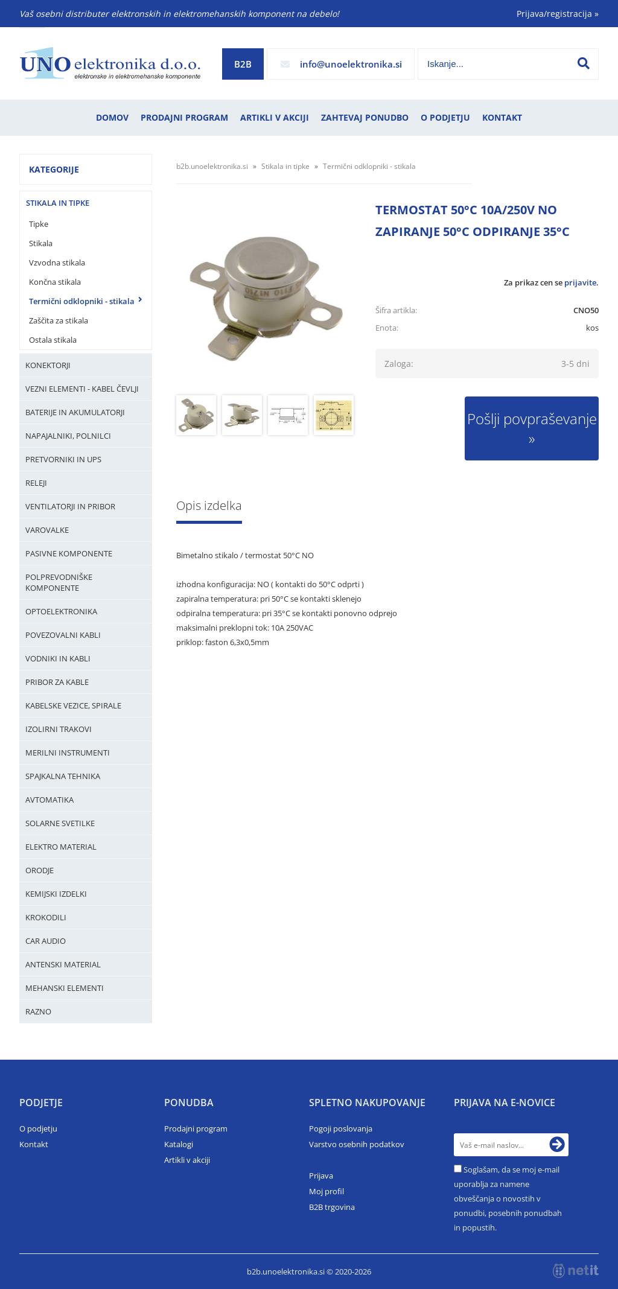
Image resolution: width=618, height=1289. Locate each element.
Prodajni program (184, 117)
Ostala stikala (53, 339)
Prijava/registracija (558, 13)
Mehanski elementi (64, 987)
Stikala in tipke (57, 202)
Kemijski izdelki (56, 893)
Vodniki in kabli (58, 658)
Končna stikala (55, 281)
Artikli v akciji (274, 117)
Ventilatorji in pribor (70, 506)
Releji (36, 482)
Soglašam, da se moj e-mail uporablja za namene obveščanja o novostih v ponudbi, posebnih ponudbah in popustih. (508, 1198)
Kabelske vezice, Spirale (73, 705)
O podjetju (445, 117)
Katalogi (178, 1144)
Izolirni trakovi (58, 729)
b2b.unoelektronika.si (212, 166)
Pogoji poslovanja (340, 1128)
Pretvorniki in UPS (63, 459)
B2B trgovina (332, 1206)
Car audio (45, 940)
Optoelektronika (61, 611)
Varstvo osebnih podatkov (356, 1144)
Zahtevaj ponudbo (365, 117)
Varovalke (47, 529)
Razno (38, 1011)
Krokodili (45, 917)
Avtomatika (49, 799)
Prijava (321, 1175)
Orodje (39, 870)
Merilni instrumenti (67, 752)
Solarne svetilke (60, 823)
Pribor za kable (57, 681)
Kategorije (54, 169)
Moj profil (326, 1191)
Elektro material (61, 846)
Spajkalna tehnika (62, 776)
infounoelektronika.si (351, 64)
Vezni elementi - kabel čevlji (82, 388)
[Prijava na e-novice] (557, 1144)
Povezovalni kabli (63, 634)
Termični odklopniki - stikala (82, 301)
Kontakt (502, 117)
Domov (112, 117)
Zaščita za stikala (58, 320)
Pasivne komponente (68, 553)
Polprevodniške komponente (58, 582)
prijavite (580, 282)
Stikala (41, 243)
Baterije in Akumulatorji (75, 412)
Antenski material (63, 964)
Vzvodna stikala (57, 262)
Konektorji (48, 365)
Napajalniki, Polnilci (68, 435)
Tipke (38, 223)
